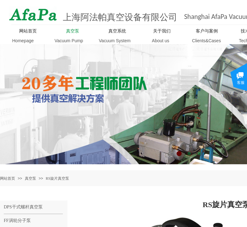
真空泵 (30, 178)
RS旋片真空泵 (57, 178)
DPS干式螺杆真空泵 (23, 207)
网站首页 (7, 178)
